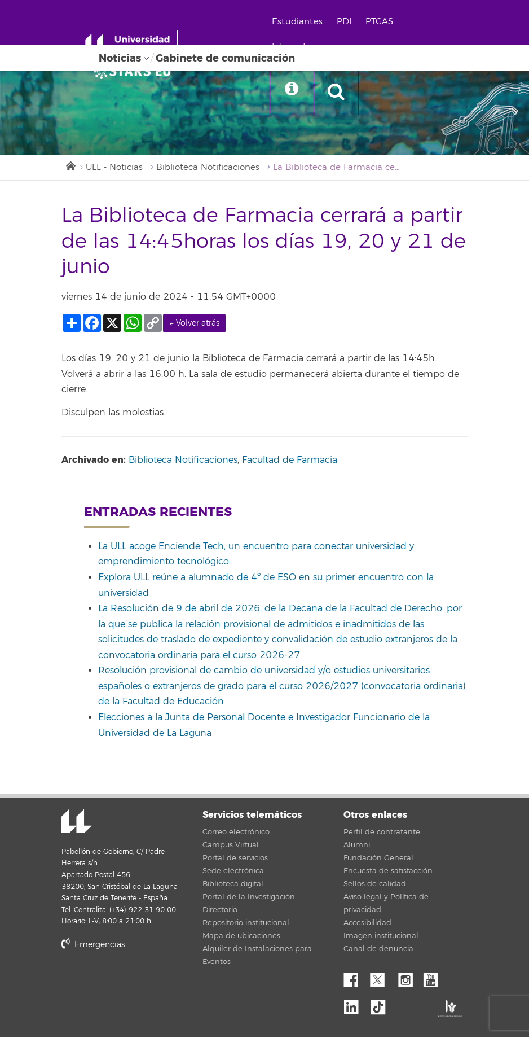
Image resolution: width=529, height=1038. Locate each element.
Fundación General (378, 859)
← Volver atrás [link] (194, 324)
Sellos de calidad (374, 885)
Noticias (120, 58)
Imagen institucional (380, 936)
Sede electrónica (233, 872)
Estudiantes (300, 21)
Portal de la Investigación (248, 898)
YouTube (435, 978)
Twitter (382, 978)
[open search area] (341, 92)
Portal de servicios (235, 859)
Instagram (408, 978)
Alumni (356, 846)
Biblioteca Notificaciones (209, 168)
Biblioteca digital (232, 885)
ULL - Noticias (114, 168)
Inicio (69, 165)
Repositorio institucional (245, 923)
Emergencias (93, 945)
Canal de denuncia (378, 949)
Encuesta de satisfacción (388, 872)
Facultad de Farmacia (289, 460)
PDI (347, 21)
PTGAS (382, 21)
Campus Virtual (230, 846)
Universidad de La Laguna (75, 823)
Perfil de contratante (381, 833)
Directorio (219, 911)
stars (146, 984)
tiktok (382, 1004)
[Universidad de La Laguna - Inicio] (134, 44)
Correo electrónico (236, 833)
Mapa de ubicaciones (241, 936)
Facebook (355, 978)
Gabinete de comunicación (225, 58)
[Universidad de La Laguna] (135, 71)
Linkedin (355, 1004)
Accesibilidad (367, 923)
